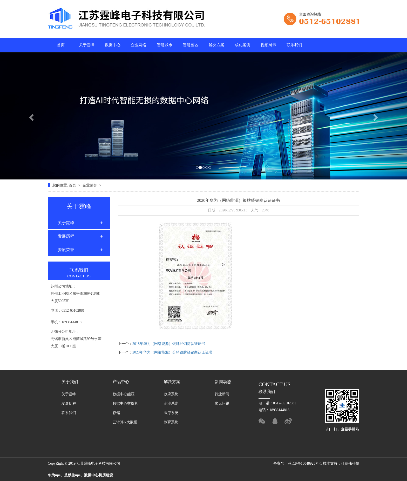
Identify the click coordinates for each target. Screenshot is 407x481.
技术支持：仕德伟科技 (341, 463)
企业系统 (171, 403)
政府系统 (171, 394)
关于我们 (70, 381)
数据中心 (112, 45)
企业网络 (138, 45)
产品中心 (121, 381)
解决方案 (216, 45)
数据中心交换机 (125, 403)
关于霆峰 (86, 45)
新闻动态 (223, 381)
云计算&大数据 (125, 422)
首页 (61, 45)
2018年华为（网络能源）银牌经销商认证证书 (168, 344)
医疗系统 (171, 413)
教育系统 (171, 422)
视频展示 (268, 45)
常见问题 (222, 403)
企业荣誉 (90, 185)
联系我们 (294, 45)
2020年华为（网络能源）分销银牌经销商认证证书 (172, 352)
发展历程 (66, 236)
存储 (116, 413)
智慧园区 (190, 45)
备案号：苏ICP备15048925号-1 (298, 463)
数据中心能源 (123, 394)
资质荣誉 (66, 250)
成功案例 (242, 45)
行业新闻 (222, 394)
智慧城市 (164, 45)
